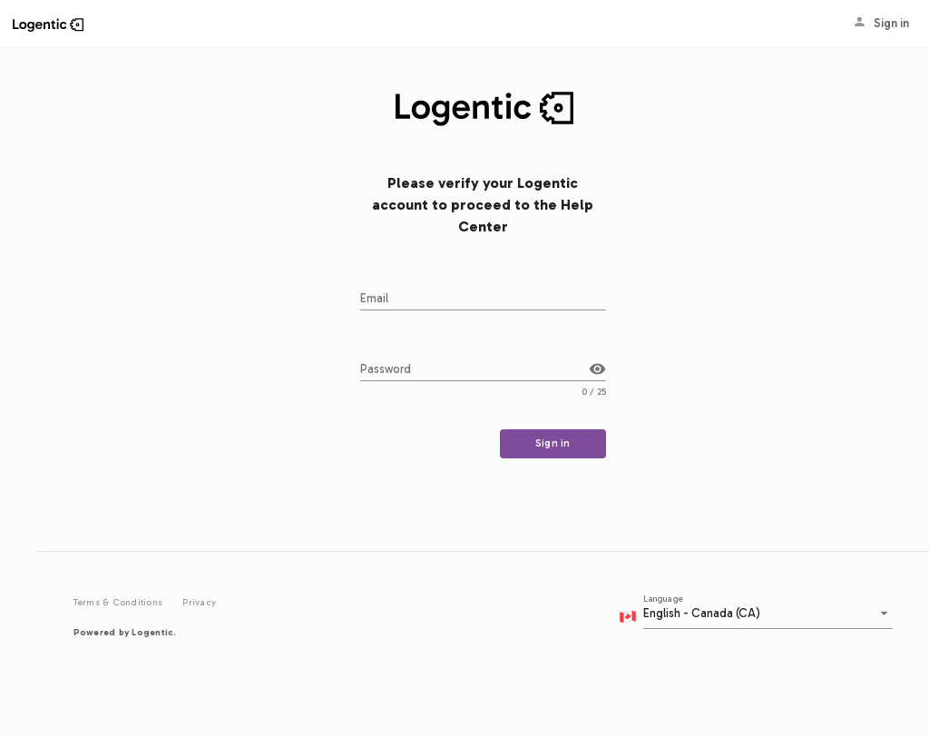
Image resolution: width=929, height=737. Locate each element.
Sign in (872, 23)
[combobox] (764, 618)
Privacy (199, 602)
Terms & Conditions (119, 602)
